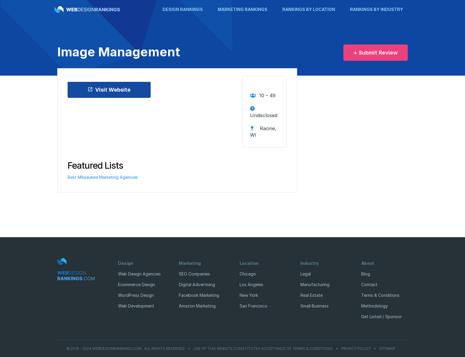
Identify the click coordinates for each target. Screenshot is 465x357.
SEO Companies (194, 273)
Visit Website (108, 90)
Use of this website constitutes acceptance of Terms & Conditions (263, 349)
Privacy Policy (356, 349)
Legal (305, 273)
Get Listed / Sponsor (381, 316)
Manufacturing (314, 284)
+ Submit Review (375, 53)
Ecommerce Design (136, 284)
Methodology (374, 305)
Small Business (314, 305)
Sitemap (387, 349)
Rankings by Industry (376, 9)
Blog (365, 273)
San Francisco (253, 305)
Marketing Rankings (242, 9)
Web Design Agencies (139, 273)
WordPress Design (136, 295)
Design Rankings (183, 9)
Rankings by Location (308, 9)
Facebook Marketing (199, 295)
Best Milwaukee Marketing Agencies (103, 177)
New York (249, 295)
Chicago (248, 273)
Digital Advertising (197, 284)
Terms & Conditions (380, 295)
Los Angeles (251, 284)
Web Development (136, 305)
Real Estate (311, 295)
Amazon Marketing (197, 305)
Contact (369, 284)
